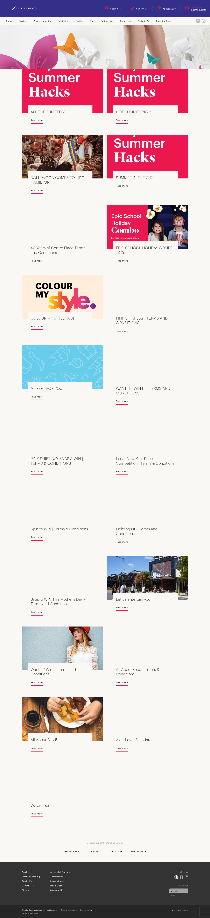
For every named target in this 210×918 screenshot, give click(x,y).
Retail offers (64, 20)
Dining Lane (126, 20)
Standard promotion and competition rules (39, 910)
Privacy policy (86, 910)
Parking (79, 20)
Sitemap (26, 890)
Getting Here (107, 20)
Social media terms (69, 910)
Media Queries (57, 885)
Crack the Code (163, 20)
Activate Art (144, 20)
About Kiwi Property (60, 872)
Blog (92, 20)
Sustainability (57, 890)
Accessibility (56, 876)
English (174, 890)
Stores (9, 20)
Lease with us (57, 881)
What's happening (42, 20)
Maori (173, 894)
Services (23, 20)
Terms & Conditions (30, 913)
